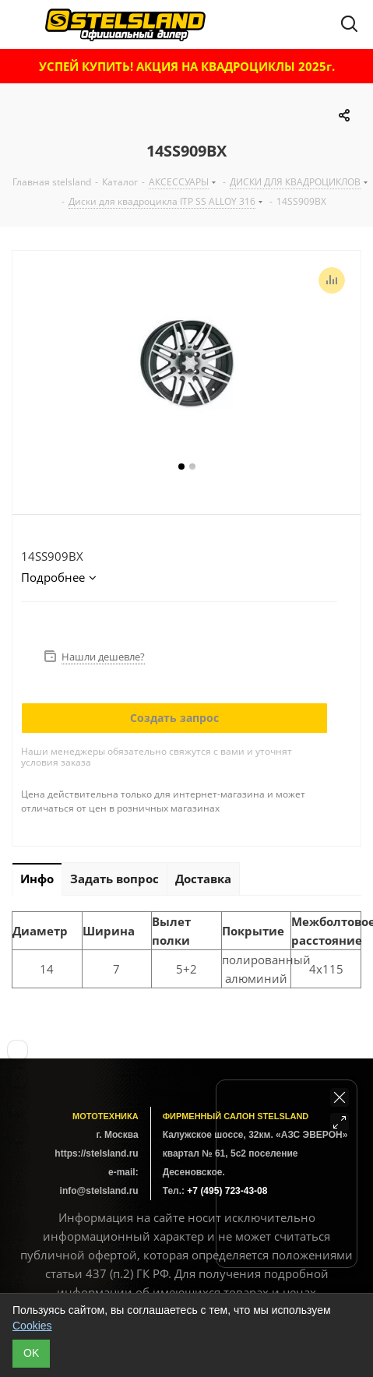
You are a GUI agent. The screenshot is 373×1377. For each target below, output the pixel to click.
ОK (31, 1353)
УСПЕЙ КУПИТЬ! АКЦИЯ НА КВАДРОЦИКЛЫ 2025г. (187, 66)
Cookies (32, 1325)
